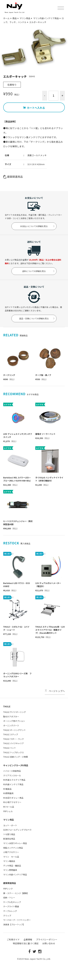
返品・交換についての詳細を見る (37, 318)
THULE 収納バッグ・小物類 (15, 756)
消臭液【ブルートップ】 (14, 924)
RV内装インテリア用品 (13, 784)
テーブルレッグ (10, 911)
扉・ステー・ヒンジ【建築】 (16, 893)
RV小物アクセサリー (12, 802)
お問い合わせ (48, 943)
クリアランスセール (12, 775)
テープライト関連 (11, 906)
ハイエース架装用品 (12, 770)
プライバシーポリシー (46, 939)
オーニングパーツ (11, 725)
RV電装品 (7, 788)
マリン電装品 (9, 861)
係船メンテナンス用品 (13, 847)
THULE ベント (9, 747)
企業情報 (28, 939)
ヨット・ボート (10, 825)
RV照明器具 (8, 793)
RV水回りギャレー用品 (13, 797)
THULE (6, 706)
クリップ (7, 915)
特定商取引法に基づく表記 (26, 943)
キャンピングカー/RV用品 (15, 765)
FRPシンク (8, 888)
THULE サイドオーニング (14, 712)
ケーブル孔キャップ (12, 902)
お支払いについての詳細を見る (37, 226)
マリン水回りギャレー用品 (15, 843)
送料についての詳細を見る (38, 271)
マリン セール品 (11, 856)
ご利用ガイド (13, 939)
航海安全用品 (9, 838)
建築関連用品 (13, 177)
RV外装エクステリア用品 (14, 779)
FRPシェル (8, 811)
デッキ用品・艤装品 (12, 865)
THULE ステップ (10, 734)
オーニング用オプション (14, 721)
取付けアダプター (11, 716)
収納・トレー (9, 897)
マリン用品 (8, 819)
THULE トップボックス (13, 752)
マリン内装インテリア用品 (15, 874)
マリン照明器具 (10, 870)
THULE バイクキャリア (13, 743)
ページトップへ (55, 691)
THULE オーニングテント (14, 730)
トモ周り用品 (9, 834)
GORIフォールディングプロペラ (17, 829)
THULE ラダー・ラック (13, 739)
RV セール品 (8, 806)
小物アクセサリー (11, 852)
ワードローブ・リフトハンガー (17, 919)
